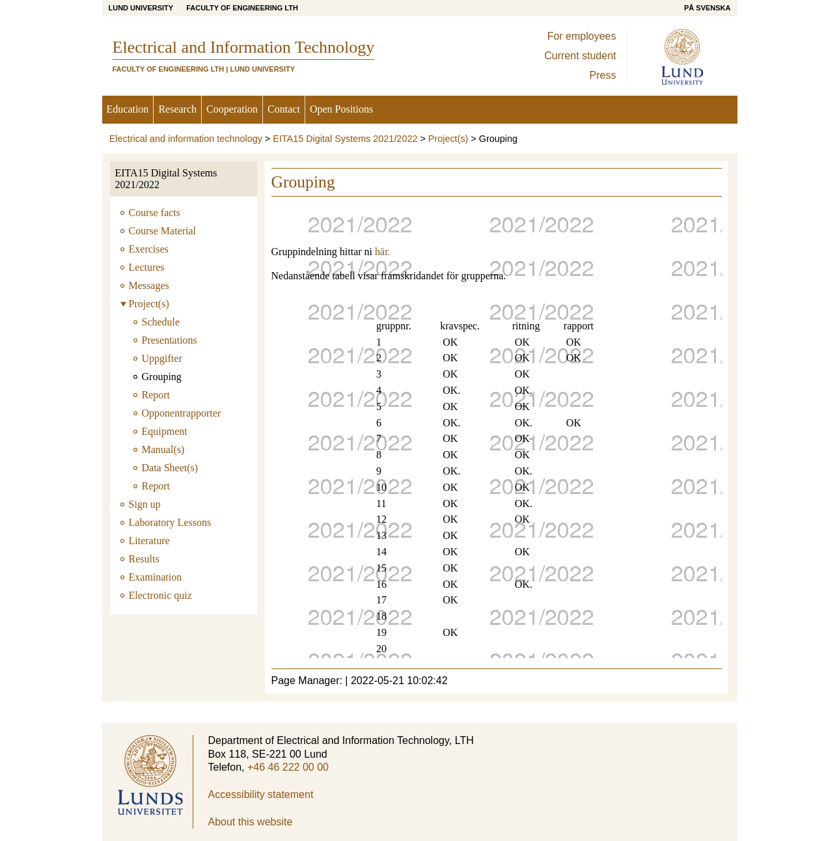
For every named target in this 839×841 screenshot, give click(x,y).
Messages (149, 285)
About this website (250, 821)
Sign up (145, 504)
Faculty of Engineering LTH (242, 8)
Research (177, 109)
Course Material (163, 230)
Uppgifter (162, 358)
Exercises (149, 249)
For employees (581, 36)
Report (156, 394)
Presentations (169, 340)
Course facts (155, 212)
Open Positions (341, 109)
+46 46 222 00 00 (288, 767)
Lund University (141, 8)
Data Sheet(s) (170, 467)
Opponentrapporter (181, 413)
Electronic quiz (160, 595)
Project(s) (448, 138)
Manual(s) (163, 449)
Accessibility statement (261, 794)
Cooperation (232, 109)
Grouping (162, 376)
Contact (284, 109)
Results (144, 558)
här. (381, 251)
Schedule (161, 321)
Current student (580, 55)
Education (128, 109)
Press (603, 75)
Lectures (147, 267)
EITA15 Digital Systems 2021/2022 (345, 138)
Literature (149, 540)
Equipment (164, 431)
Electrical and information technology (185, 138)
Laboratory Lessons (170, 522)
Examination (155, 577)
